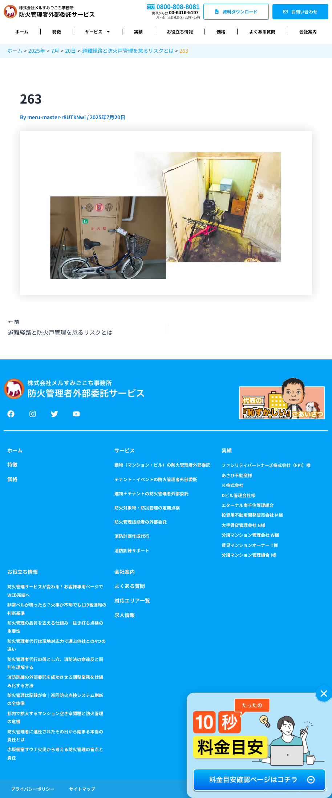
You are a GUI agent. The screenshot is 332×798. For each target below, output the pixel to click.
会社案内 (308, 31)
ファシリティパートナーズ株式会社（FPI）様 (266, 465)
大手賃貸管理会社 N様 (243, 525)
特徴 (56, 31)
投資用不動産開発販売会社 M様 (252, 515)
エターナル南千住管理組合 (248, 505)
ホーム (21, 31)
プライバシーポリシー (32, 789)
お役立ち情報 (180, 31)
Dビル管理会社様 (238, 495)
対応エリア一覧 (132, 600)
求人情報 (124, 614)
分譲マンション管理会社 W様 (250, 535)
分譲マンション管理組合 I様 (249, 555)
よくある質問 (262, 31)
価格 (220, 31)
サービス (97, 31)
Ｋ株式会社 (232, 485)
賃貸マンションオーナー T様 (250, 545)
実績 (138, 31)
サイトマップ (82, 789)
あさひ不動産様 (237, 475)
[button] (324, 693)
